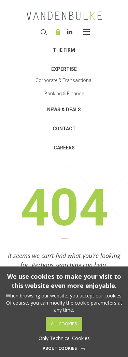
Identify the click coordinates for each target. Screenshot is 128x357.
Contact (64, 128)
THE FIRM (64, 50)
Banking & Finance (64, 93)
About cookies (60, 348)
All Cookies (64, 324)
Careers (64, 147)
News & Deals (64, 109)
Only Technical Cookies (64, 338)
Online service (59, 32)
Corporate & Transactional (64, 80)
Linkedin (69, 31)
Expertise (64, 69)
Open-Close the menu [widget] (86, 32)
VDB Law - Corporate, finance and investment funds (64, 15)
